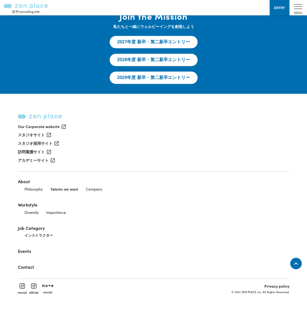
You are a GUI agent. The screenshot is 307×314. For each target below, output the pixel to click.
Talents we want (64, 189)
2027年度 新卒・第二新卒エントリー (153, 41)
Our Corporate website (41, 126)
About (24, 181)
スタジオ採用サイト (38, 143)
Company (94, 189)
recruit (22, 288)
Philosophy (33, 189)
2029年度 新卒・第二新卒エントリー (153, 77)
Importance (56, 212)
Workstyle (27, 205)
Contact (26, 267)
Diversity (31, 212)
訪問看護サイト (34, 152)
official (33, 288)
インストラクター (38, 235)
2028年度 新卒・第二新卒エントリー (153, 59)
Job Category (31, 228)
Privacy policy (276, 286)
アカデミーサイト (36, 160)
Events (24, 251)
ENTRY (279, 8)
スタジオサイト (34, 135)
